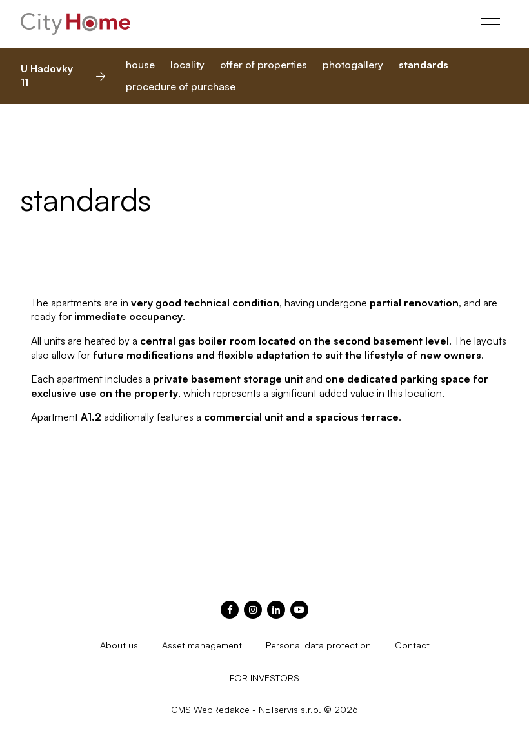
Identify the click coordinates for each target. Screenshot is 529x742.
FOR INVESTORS (264, 677)
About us (119, 644)
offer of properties (263, 64)
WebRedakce (222, 709)
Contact (412, 644)
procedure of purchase (180, 86)
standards (423, 64)
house (140, 64)
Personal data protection (318, 644)
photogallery (353, 64)
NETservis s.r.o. (290, 709)
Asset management (202, 644)
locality (187, 64)
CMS (181, 709)
